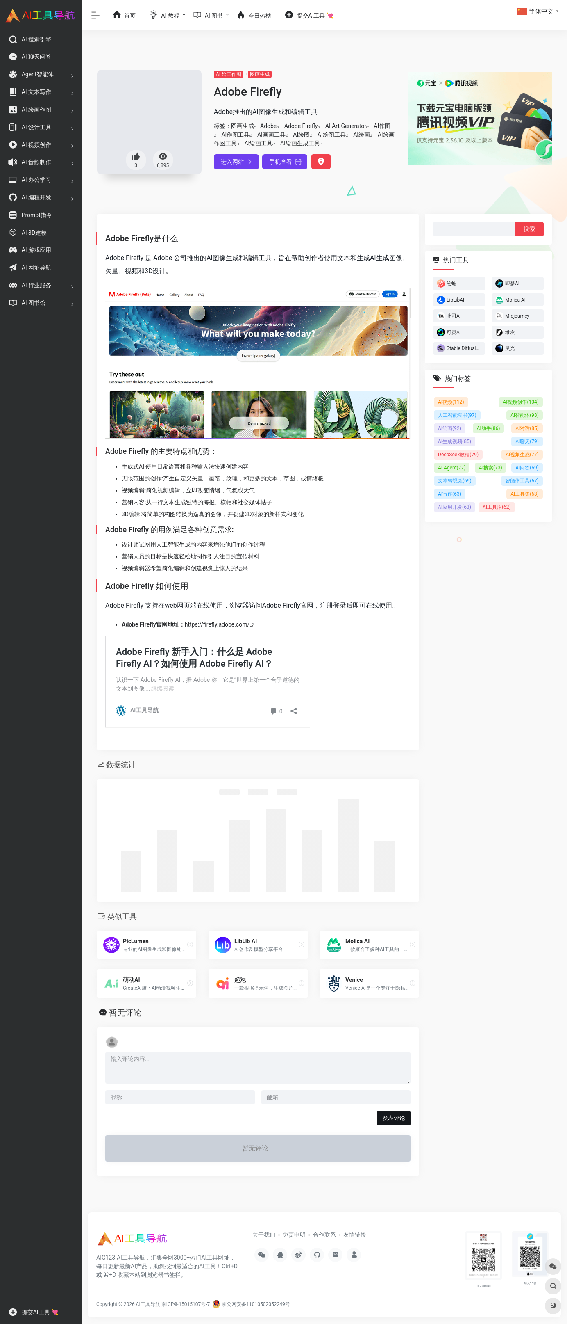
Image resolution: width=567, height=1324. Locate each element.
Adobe (268, 126)
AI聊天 (527, 441)
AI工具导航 (148, 1304)
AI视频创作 (521, 402)
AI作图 (382, 126)
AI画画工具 (271, 134)
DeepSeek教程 (458, 454)
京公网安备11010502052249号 (251, 1304)
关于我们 (263, 1234)
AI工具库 (497, 507)
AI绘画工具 (258, 143)
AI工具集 (524, 494)
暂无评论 (125, 1013)
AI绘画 (361, 134)
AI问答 (527, 468)
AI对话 (527, 428)
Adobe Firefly (301, 126)
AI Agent (451, 468)
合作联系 (324, 1234)
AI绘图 (301, 134)
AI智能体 (524, 415)
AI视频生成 (522, 454)
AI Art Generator (345, 126)
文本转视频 (455, 481)
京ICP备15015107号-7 (185, 1304)
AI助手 (488, 428)
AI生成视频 (454, 441)
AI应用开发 (454, 507)
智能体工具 (522, 481)
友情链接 (354, 1234)
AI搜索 (490, 468)
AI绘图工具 (332, 134)
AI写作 (449, 494)
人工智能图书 (457, 415)
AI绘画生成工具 (300, 143)
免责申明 (294, 1234)
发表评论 (393, 1118)
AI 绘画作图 (228, 74)
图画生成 (260, 74)
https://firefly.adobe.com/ (217, 624)
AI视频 (451, 402)
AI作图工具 (235, 134)
